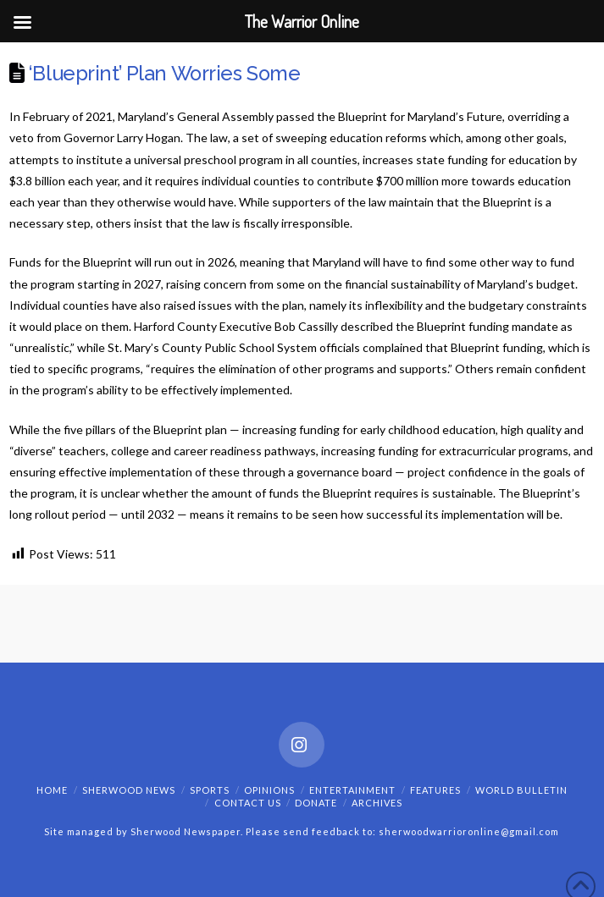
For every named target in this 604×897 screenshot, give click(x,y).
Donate (316, 802)
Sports (210, 789)
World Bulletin (521, 789)
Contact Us (247, 802)
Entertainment (352, 789)
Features (435, 789)
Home (52, 789)
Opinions (269, 789)
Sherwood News (128, 789)
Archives (377, 802)
